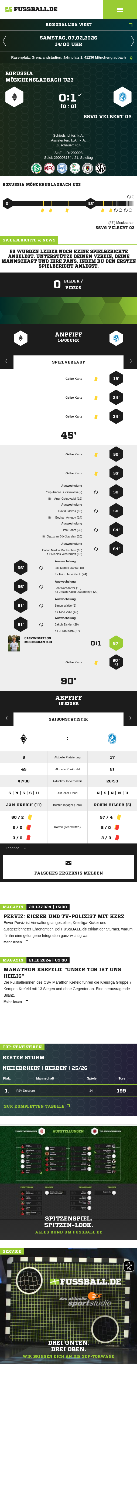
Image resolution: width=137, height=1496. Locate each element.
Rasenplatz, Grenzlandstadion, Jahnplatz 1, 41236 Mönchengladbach (71, 57)
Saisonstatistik (68, 719)
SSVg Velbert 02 (108, 116)
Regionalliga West (89, 25)
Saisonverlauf (130, 718)
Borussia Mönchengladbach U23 (39, 76)
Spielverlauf (68, 362)
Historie (6, 718)
